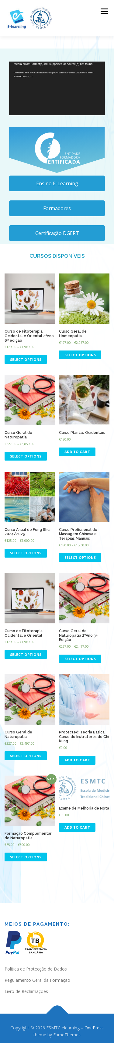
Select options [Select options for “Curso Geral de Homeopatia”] (80, 355)
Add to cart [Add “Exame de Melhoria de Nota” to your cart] (77, 827)
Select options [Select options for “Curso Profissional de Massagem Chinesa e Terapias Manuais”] (80, 557)
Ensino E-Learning (57, 183)
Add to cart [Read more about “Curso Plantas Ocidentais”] (77, 451)
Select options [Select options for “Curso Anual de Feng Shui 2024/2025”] (26, 553)
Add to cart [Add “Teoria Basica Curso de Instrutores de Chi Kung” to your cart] (77, 760)
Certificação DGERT (57, 233)
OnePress (94, 1028)
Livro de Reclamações (26, 991)
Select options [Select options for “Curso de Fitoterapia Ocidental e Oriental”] (26, 654)
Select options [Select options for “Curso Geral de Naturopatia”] (26, 456)
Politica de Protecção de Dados (36, 969)
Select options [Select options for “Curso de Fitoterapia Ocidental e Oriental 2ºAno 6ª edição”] (26, 359)
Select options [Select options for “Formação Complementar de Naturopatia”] (26, 857)
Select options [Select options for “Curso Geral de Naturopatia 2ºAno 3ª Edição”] (80, 658)
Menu (104, 11)
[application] (57, 88)
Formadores (57, 208)
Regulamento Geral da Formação (37, 980)
